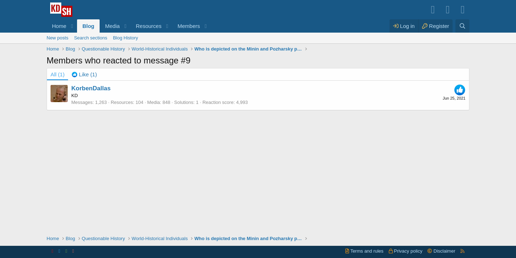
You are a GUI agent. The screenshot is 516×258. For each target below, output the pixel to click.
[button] (72, 26)
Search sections (91, 37)
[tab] (84, 74)
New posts (57, 37)
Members (189, 26)
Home (59, 26)
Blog (88, 26)
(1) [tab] (57, 74)
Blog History (125, 37)
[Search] (462, 26)
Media (112, 26)
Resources (149, 26)
